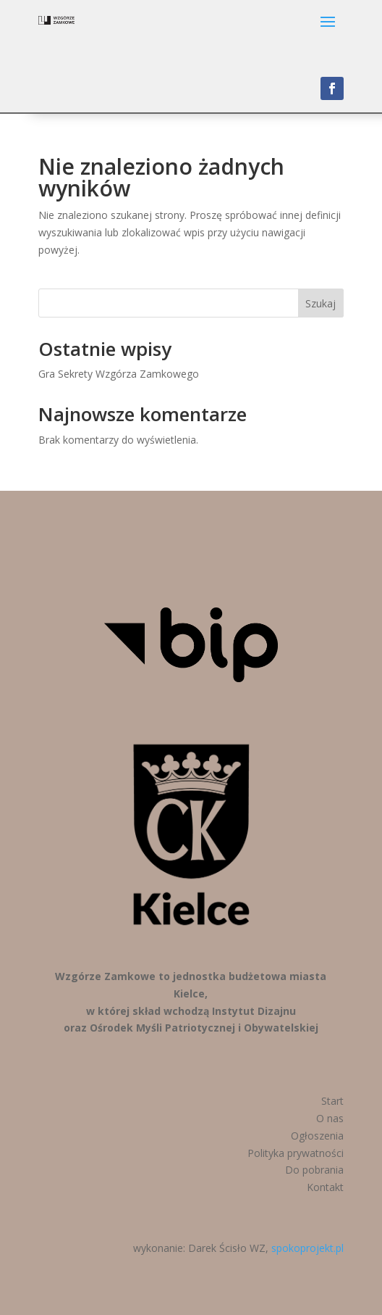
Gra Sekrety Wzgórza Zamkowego (118, 374)
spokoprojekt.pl (307, 1248)
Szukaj (320, 303)
